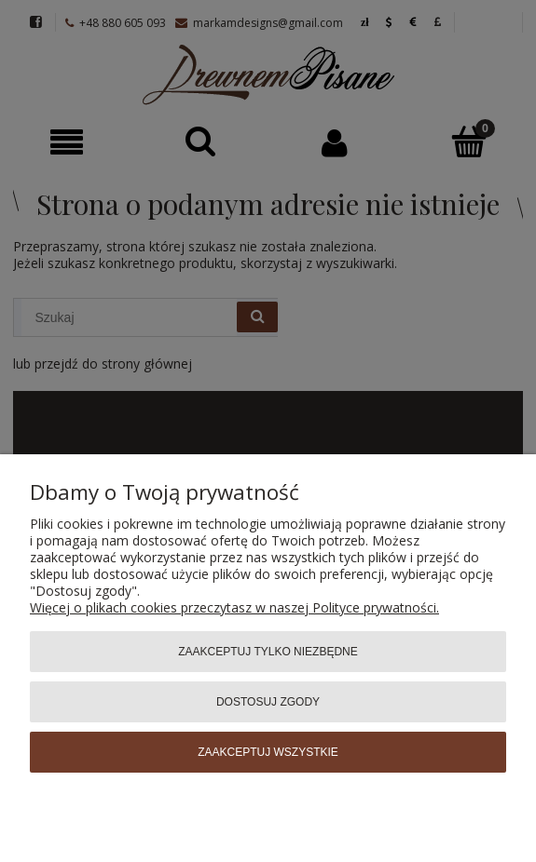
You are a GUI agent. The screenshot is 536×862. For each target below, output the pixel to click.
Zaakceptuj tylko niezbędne (268, 651)
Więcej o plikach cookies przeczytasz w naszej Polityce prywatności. (234, 607)
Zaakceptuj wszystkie (268, 752)
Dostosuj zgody (268, 701)
